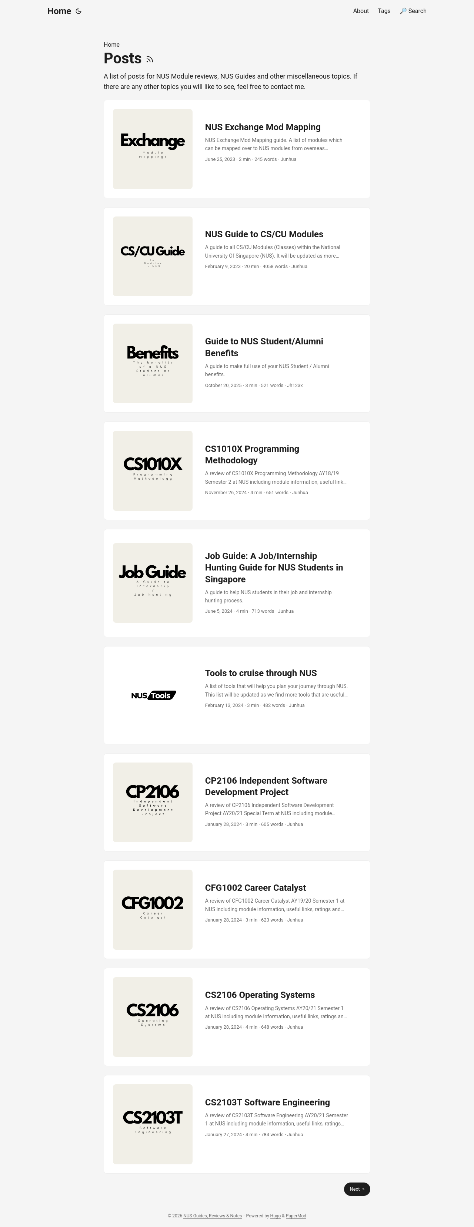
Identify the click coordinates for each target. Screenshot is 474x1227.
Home (59, 11)
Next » (357, 1189)
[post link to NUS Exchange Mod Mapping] (237, 149)
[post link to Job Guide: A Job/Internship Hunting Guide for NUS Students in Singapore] (237, 583)
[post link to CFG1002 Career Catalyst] (237, 909)
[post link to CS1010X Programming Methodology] (237, 470)
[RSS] (150, 58)
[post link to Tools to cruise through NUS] (237, 695)
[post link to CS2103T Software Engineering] (237, 1124)
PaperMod (296, 1215)
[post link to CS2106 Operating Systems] (237, 1017)
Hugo (275, 1215)
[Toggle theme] (78, 11)
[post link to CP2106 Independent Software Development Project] (237, 802)
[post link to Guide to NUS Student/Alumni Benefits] (237, 363)
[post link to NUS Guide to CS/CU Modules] (237, 256)
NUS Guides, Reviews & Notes (212, 1215)
